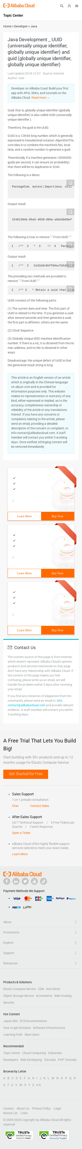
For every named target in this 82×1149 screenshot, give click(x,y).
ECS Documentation (33, 1021)
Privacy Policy (41, 1108)
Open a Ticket (21, 833)
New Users (32, 1034)
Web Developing (31, 1060)
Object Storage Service (18, 995)
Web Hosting (63, 995)
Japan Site (10, 1021)
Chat (15, 806)
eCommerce (44, 995)
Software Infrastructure (49, 1027)
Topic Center (11, 1053)
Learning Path (13, 1034)
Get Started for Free (25, 773)
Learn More (24, 516)
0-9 (38, 1085)
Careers (8, 1108)
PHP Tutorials (67, 1060)
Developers (10, 1060)
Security (8, 1002)
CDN (41, 989)
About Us (23, 1108)
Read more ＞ (40, 97)
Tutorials (50, 1060)
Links (24, 1113)
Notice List (10, 1113)
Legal (57, 1108)
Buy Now (57, 516)
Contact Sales (39, 806)
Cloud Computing (34, 1053)
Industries (55, 1053)
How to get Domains (17, 1027)
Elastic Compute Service (19, 989)
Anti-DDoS (53, 989)
